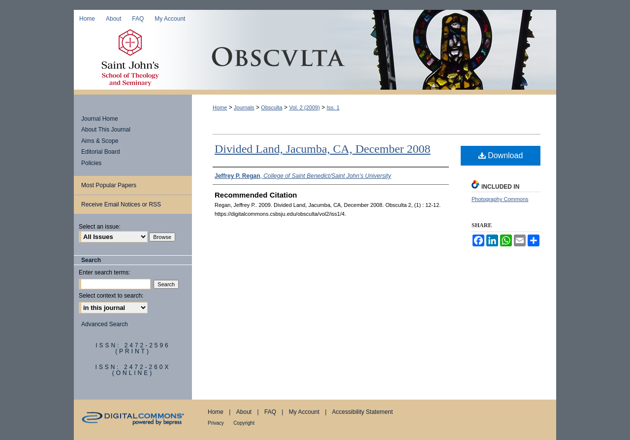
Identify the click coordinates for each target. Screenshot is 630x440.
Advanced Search (104, 324)
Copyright (243, 423)
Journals (244, 107)
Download (500, 155)
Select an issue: (100, 226)
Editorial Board (100, 151)
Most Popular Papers (108, 185)
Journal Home (99, 118)
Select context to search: (111, 295)
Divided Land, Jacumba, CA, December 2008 (323, 148)
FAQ (270, 411)
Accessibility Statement (362, 411)
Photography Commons (500, 199)
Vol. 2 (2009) (304, 107)
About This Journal (105, 129)
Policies (91, 163)
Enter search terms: (104, 272)
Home (220, 107)
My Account (304, 411)
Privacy (216, 423)
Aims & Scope (99, 140)
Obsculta (374, 59)
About (244, 411)
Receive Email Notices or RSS (121, 204)
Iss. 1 (333, 107)
